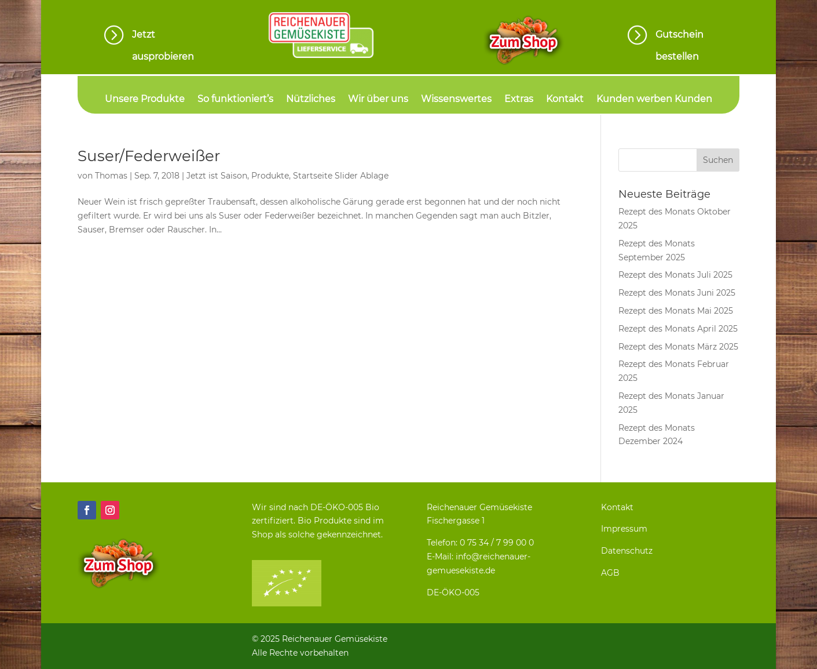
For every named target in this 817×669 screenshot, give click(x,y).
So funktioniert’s (235, 99)
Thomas (111, 175)
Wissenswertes (456, 99)
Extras (518, 99)
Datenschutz (627, 551)
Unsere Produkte (145, 99)
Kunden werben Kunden (654, 99)
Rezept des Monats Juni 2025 (676, 293)
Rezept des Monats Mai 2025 (675, 311)
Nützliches (310, 99)
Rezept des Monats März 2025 (678, 346)
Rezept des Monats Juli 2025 (675, 275)
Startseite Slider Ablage (341, 175)
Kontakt (565, 99)
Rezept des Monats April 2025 (678, 328)
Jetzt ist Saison (216, 175)
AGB (610, 573)
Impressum (624, 528)
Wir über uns (378, 99)
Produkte (270, 175)
